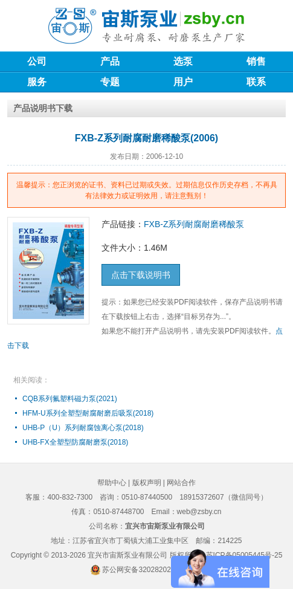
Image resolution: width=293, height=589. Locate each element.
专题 (110, 82)
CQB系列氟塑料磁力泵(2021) (69, 398)
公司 (37, 61)
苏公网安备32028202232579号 (152, 569)
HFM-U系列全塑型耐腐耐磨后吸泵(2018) (87, 413)
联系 (256, 82)
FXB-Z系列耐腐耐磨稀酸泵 (194, 224)
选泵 (183, 61)
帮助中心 (111, 482)
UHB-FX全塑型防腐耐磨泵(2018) (75, 442)
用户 (183, 82)
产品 (110, 61)
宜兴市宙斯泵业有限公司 (127, 555)
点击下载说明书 (140, 275)
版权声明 (146, 482)
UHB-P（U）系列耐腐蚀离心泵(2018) (83, 427)
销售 (256, 61)
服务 (37, 82)
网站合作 (181, 482)
